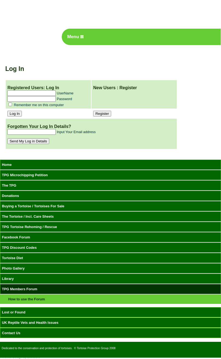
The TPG (9, 185)
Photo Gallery (13, 268)
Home (7, 165)
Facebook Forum (16, 237)
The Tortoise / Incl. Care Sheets (28, 216)
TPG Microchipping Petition (25, 175)
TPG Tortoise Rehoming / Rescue (29, 227)
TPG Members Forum (19, 289)
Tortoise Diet (12, 258)
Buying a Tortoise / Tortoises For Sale (33, 206)
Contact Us (11, 333)
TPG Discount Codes (19, 248)
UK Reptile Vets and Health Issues (30, 323)
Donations (10, 196)
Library (8, 279)
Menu (75, 36)
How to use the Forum (26, 299)
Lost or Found (13, 312)
